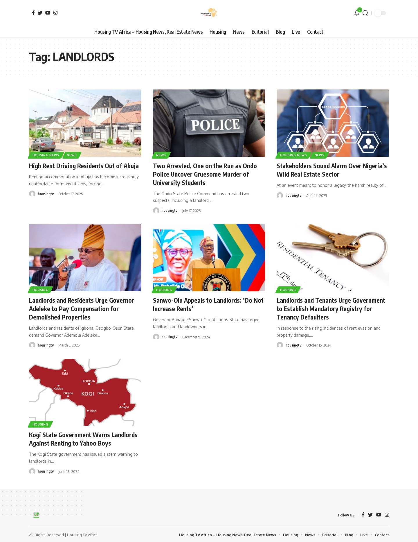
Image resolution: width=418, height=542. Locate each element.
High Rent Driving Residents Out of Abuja (85, 165)
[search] (365, 13)
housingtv (46, 193)
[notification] (357, 13)
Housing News (46, 155)
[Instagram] (55, 12)
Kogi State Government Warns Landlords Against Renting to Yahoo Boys (84, 438)
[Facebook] (33, 12)
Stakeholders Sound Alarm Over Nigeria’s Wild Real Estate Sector (332, 169)
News (72, 155)
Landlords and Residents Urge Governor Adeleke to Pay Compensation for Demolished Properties (82, 308)
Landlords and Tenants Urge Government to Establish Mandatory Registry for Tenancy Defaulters (332, 308)
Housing (40, 289)
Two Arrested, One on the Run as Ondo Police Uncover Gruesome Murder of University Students (205, 173)
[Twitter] (40, 12)
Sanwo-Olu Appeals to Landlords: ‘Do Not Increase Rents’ (203, 304)
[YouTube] (48, 12)
